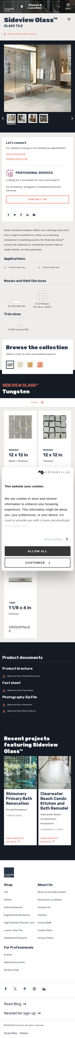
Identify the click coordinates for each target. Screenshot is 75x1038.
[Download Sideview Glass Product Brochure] (37, 676)
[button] (39, 7)
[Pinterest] (21, 214)
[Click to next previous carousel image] (72, 118)
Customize (37, 562)
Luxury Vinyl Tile (13, 930)
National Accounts (14, 962)
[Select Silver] (21, 365)
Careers (42, 915)
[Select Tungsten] (11, 365)
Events (8, 954)
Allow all (37, 551)
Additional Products (15, 937)
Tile (6, 892)
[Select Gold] (31, 365)
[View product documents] (37, 34)
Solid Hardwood (13, 907)
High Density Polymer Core (19, 922)
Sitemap (24, 1033)
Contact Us (44, 907)
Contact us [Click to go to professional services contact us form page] (37, 199)
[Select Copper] (41, 365)
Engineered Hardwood (17, 915)
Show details (53, 539)
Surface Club (11, 970)
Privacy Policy (46, 937)
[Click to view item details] (20, 448)
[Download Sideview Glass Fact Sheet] (37, 690)
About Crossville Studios (52, 892)
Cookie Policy (45, 930)
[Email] (34, 214)
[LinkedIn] (27, 214)
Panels (8, 899)
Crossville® (44, 922)
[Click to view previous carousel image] (3, 118)
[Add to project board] (68, 19)
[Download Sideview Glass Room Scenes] (37, 711)
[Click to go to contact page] (37, 153)
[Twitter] (14, 214)
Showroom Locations (50, 899)
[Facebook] (8, 214)
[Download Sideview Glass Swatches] (37, 704)
